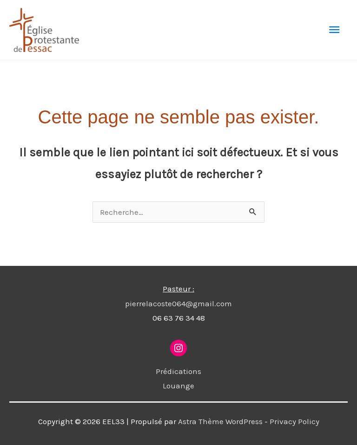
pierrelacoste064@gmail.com (178, 303)
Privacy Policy (294, 421)
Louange (178, 385)
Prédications (178, 371)
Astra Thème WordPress (220, 421)
